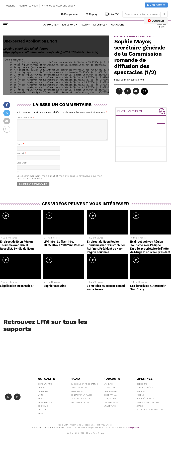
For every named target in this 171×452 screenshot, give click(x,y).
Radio (84, 24)
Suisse (41, 403)
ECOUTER (156, 20)
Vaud (40, 399)
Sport (41, 417)
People (140, 399)
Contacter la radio (81, 399)
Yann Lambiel (111, 395)
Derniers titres (79, 391)
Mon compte (156, 5)
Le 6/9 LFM (109, 391)
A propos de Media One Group (58, 6)
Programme (69, 14)
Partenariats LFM (80, 406)
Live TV (112, 14)
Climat (41, 391)
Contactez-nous (28, 6)
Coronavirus (45, 388)
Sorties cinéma (144, 391)
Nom (20, 148)
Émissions (68, 24)
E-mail (21, 157)
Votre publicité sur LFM (149, 413)
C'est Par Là (110, 399)
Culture (42, 413)
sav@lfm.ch (133, 431)
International (45, 406)
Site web (22, 167)
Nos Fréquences (145, 403)
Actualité (50, 24)
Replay (91, 14)
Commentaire (25, 117)
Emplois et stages (81, 403)
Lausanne (43, 395)
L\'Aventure (110, 410)
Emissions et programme (84, 388)
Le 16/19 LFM (110, 403)
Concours (117, 24)
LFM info (108, 388)
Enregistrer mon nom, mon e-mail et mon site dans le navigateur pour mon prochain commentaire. (59, 181)
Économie (43, 410)
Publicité (10, 6)
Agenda (140, 395)
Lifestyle (99, 24)
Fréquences (77, 395)
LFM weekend (111, 406)
